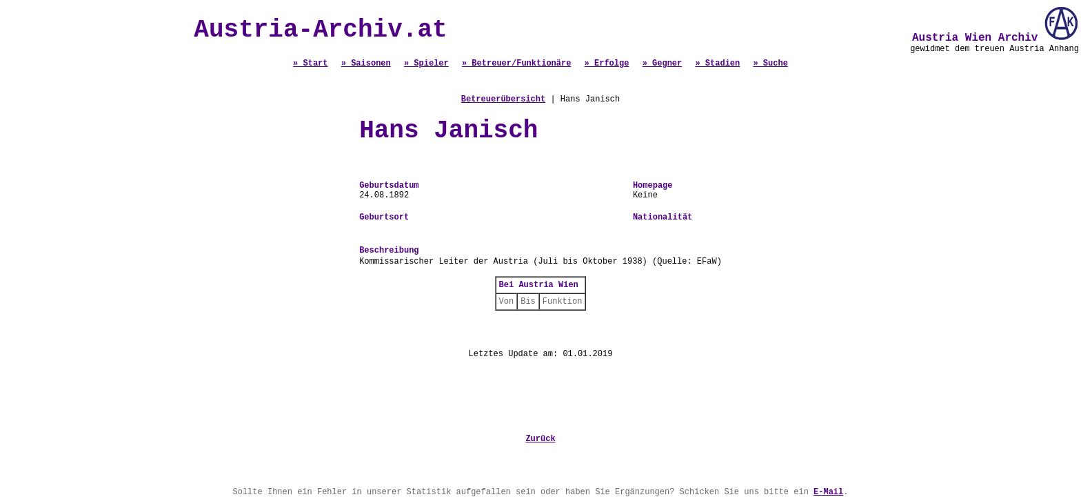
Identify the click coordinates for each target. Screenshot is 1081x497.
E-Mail (828, 492)
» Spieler (426, 63)
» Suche (770, 63)
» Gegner (663, 63)
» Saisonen (366, 63)
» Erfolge (607, 63)
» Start (310, 63)
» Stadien (717, 63)
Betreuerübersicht (503, 99)
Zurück (540, 439)
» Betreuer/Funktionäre (516, 63)
